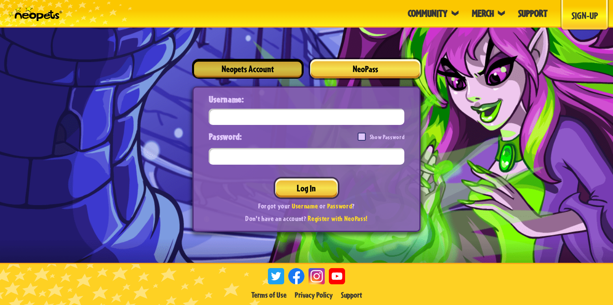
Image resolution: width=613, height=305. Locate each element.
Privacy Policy (314, 295)
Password (339, 206)
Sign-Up (585, 15)
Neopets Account (248, 68)
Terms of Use (269, 295)
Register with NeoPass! (338, 218)
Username (305, 206)
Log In (306, 188)
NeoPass (365, 68)
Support (351, 295)
